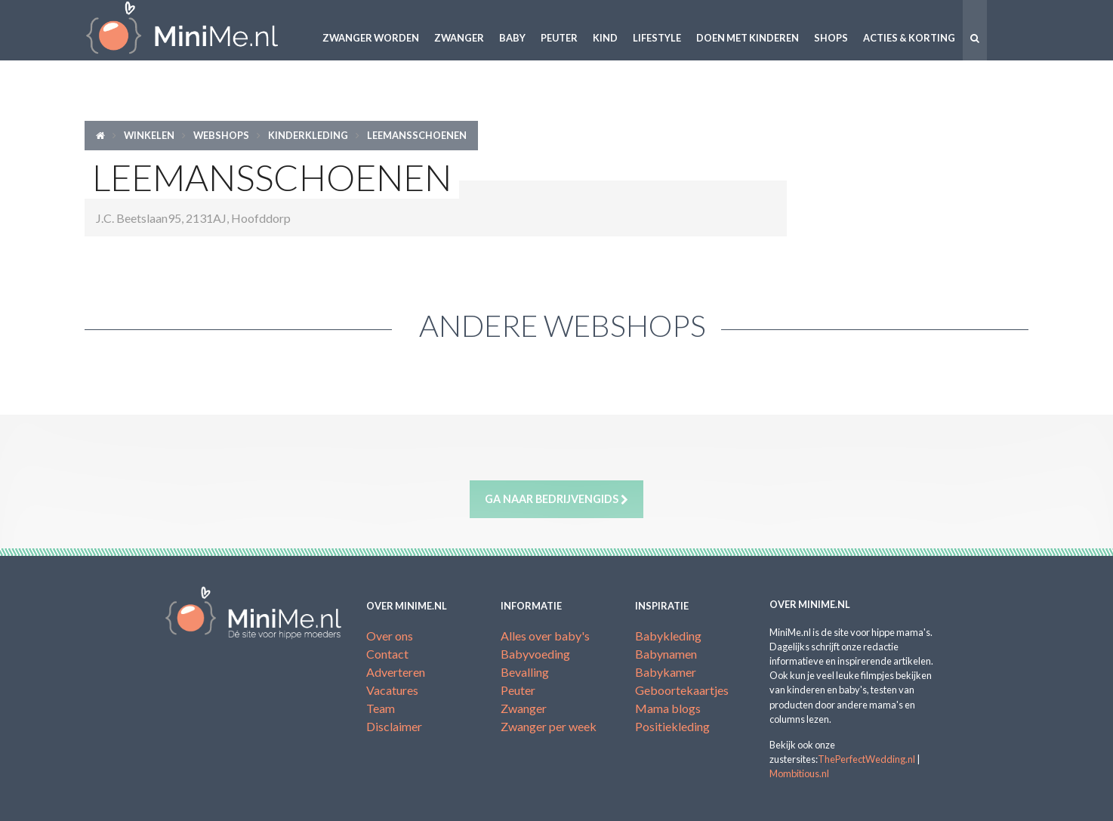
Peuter (559, 38)
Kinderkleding (308, 135)
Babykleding (668, 635)
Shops (831, 38)
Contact (387, 654)
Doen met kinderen (747, 38)
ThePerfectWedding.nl (866, 759)
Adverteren (395, 672)
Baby (512, 38)
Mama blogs (668, 708)
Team (380, 708)
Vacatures (392, 690)
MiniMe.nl (194, 30)
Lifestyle (657, 38)
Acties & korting (909, 38)
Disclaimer (394, 726)
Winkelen (149, 135)
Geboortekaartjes (682, 690)
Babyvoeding (535, 654)
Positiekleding (672, 726)
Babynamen (666, 654)
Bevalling (525, 672)
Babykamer (665, 672)
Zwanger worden (370, 38)
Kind (605, 38)
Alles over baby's (545, 635)
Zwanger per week (549, 726)
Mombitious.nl (799, 773)
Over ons (389, 635)
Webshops (221, 135)
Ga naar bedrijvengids (556, 499)
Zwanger (459, 38)
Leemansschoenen (417, 135)
